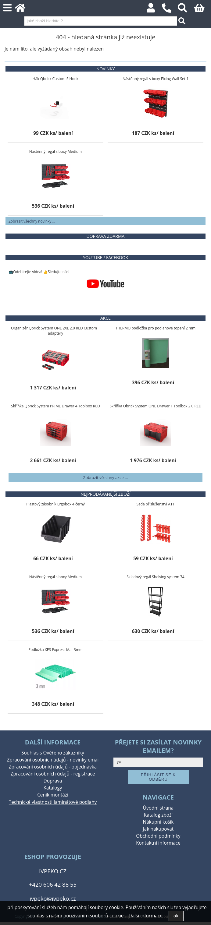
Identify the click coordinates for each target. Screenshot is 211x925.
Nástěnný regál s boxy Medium (55, 151)
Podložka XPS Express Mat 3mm (55, 649)
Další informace (145, 916)
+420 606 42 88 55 (53, 884)
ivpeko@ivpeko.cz (53, 898)
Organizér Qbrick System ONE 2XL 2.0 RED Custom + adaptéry (55, 330)
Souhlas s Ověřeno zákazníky (52, 753)
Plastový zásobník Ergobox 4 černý (55, 504)
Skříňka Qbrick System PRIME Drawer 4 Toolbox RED (55, 406)
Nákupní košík (158, 822)
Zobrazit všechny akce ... (105, 477)
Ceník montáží (52, 795)
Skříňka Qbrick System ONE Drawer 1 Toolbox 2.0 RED (156, 406)
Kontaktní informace (158, 843)
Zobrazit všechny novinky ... (32, 221)
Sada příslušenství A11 (155, 504)
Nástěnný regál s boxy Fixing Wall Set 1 (155, 78)
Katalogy (52, 788)
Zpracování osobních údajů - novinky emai (53, 760)
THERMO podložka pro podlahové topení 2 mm (156, 328)
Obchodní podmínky (158, 836)
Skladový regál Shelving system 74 (155, 576)
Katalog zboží (158, 815)
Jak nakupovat (158, 829)
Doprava (53, 781)
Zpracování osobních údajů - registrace (53, 774)
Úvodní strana (158, 808)
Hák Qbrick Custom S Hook (55, 78)
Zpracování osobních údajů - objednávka (53, 767)
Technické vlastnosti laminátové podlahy (53, 802)
